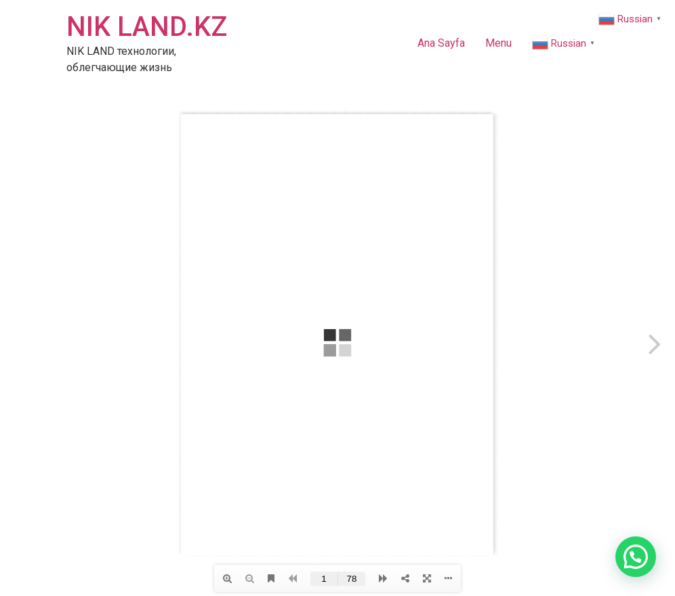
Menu (498, 43)
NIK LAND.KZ (146, 27)
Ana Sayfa (441, 43)
